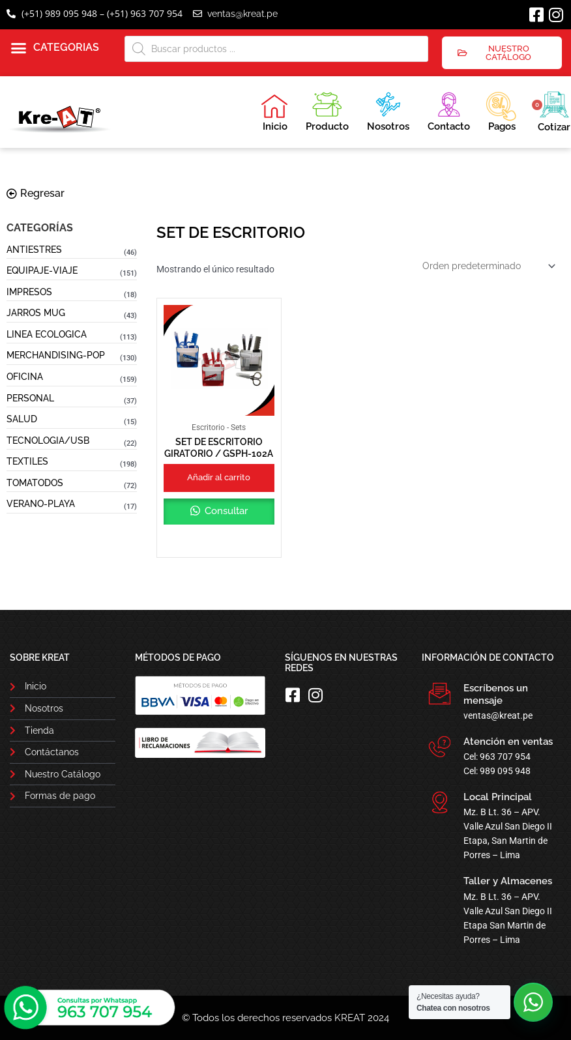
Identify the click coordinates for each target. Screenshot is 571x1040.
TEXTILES (27, 461)
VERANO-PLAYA (41, 503)
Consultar (225, 511)
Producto (327, 109)
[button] (55, 48)
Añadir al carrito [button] (218, 477)
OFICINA (25, 376)
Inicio (274, 112)
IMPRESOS (29, 292)
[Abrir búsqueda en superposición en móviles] (276, 49)
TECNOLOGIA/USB (48, 440)
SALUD (22, 419)
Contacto (449, 109)
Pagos (501, 110)
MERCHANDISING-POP (56, 355)
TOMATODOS (35, 483)
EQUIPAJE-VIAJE (42, 270)
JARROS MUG (36, 313)
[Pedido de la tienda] (488, 266)
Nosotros (388, 109)
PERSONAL (30, 398)
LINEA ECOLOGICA (47, 334)
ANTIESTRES (34, 249)
